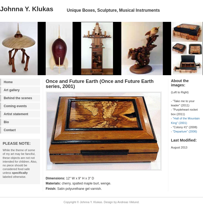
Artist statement (16, 114)
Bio (6, 122)
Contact (10, 130)
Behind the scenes (18, 98)
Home (8, 82)
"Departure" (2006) (185, 131)
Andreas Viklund (128, 202)
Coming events (15, 106)
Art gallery (11, 90)
